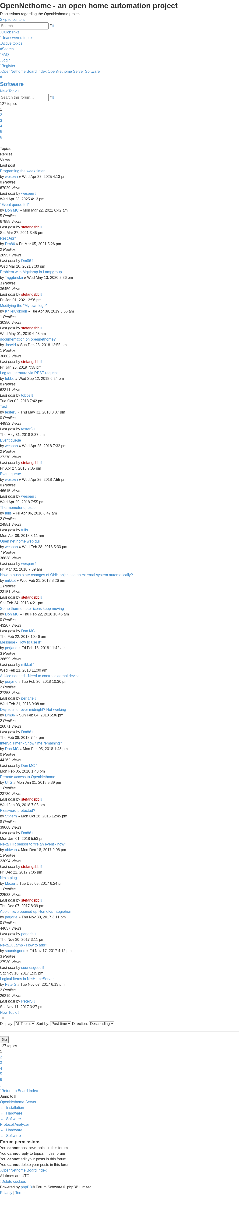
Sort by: (53, 1024)
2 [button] (1, 115)
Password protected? (17, 811)
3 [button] (1, 120)
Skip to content (12, 20)
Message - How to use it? (21, 642)
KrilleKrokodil (16, 311)
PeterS (10, 984)
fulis (8, 513)
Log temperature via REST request (29, 373)
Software (12, 84)
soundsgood (15, 951)
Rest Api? (8, 238)
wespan (11, 177)
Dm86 (10, 244)
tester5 (10, 412)
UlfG (8, 782)
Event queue (10, 440)
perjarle (11, 648)
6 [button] (1, 137)
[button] (0, 143)
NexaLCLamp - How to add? (23, 945)
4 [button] (1, 126)
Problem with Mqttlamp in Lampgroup (31, 272)
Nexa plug (8, 878)
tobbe (9, 379)
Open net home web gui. (20, 541)
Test (3, 407)
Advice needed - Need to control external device (40, 676)
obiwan (11, 850)
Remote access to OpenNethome (27, 777)
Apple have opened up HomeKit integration (35, 911)
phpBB (26, 1187)
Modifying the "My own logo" (23, 306)
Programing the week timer (22, 171)
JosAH (10, 345)
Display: (17, 1024)
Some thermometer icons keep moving (32, 609)
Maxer (10, 883)
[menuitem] (16, 38)
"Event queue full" (14, 205)
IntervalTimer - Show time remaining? (31, 743)
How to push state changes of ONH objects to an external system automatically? (66, 575)
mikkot (10, 581)
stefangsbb (30, 227)
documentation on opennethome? (28, 339)
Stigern (11, 816)
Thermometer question (19, 508)
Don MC (12, 210)
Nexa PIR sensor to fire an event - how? (33, 844)
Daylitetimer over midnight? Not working (33, 710)
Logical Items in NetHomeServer (27, 979)
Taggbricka (14, 278)
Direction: (93, 1024)
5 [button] (1, 132)
